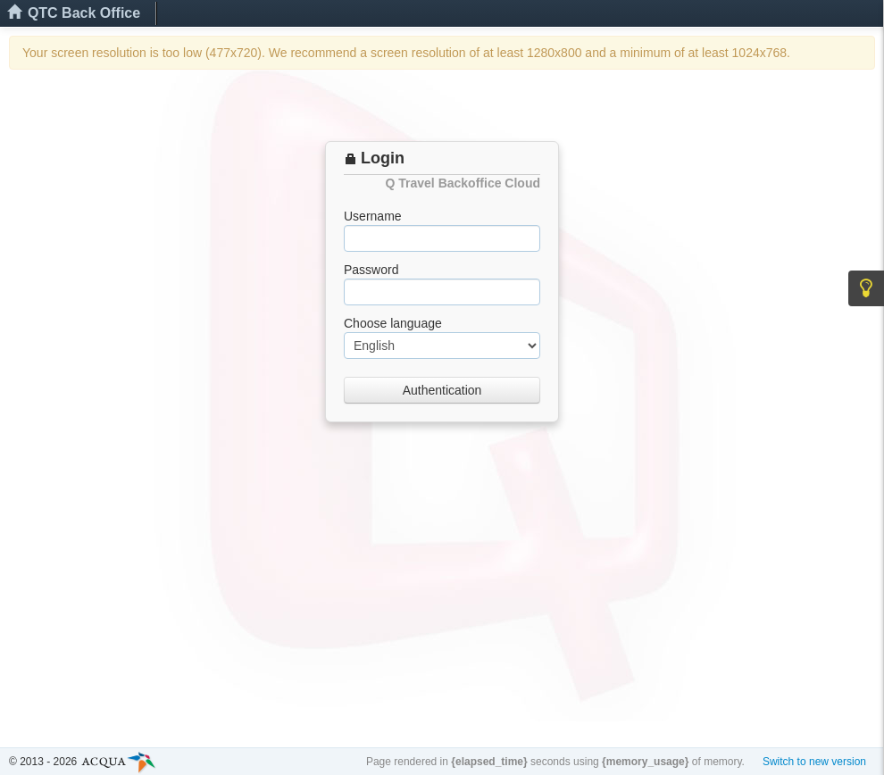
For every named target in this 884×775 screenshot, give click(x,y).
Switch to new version (814, 761)
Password (371, 269)
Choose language (393, 323)
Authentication (442, 390)
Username (373, 216)
